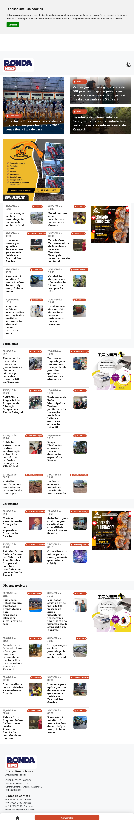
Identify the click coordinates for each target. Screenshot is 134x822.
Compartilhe (67, 817)
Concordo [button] (13, 25)
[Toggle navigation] (116, 818)
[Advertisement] (110, 263)
